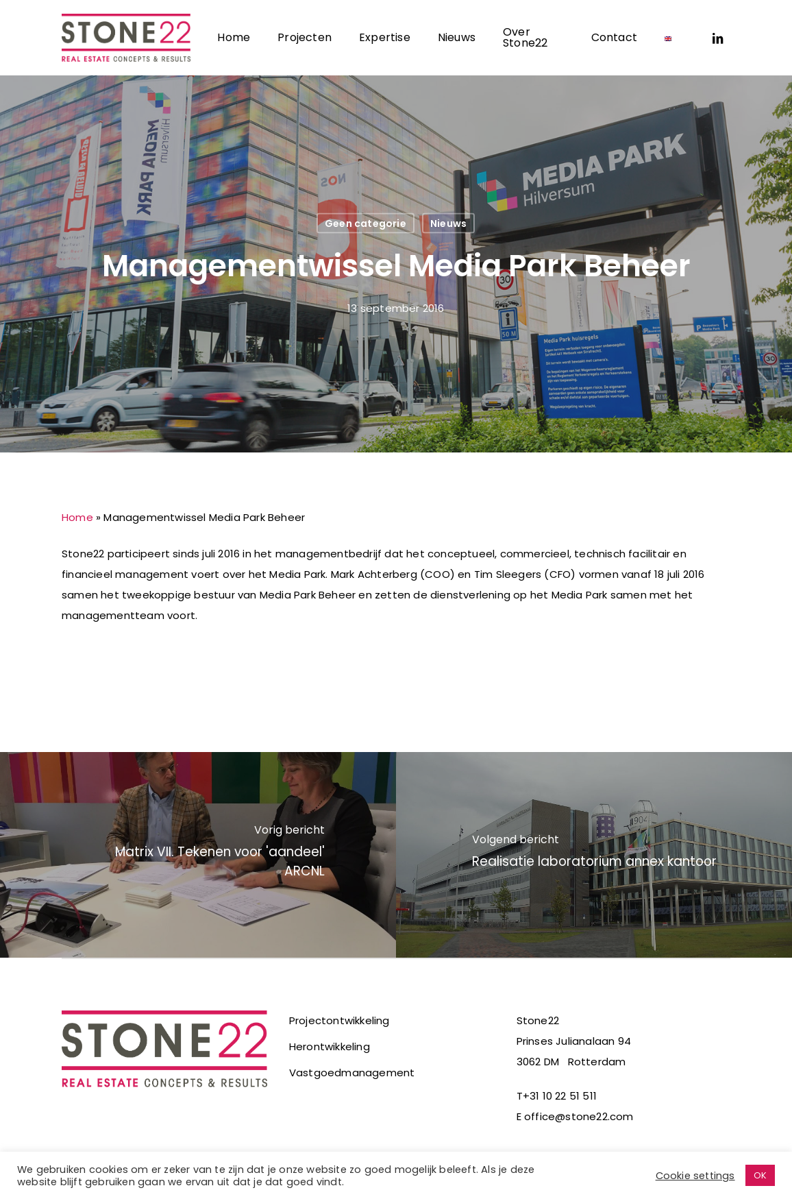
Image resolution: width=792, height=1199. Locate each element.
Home (77, 517)
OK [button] (760, 1175)
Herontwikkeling (329, 1046)
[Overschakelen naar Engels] (668, 37)
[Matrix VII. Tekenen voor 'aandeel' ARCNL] (198, 855)
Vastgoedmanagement (352, 1072)
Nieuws (448, 223)
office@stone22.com (579, 1116)
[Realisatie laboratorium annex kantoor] (594, 855)
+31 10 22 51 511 (560, 1096)
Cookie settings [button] (695, 1176)
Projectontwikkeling (339, 1020)
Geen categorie (365, 223)
